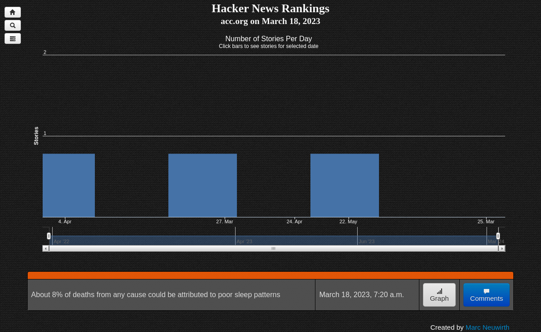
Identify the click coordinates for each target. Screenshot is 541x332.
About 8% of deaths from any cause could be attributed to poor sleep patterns (155, 294)
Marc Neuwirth (488, 327)
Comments (486, 295)
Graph (439, 295)
